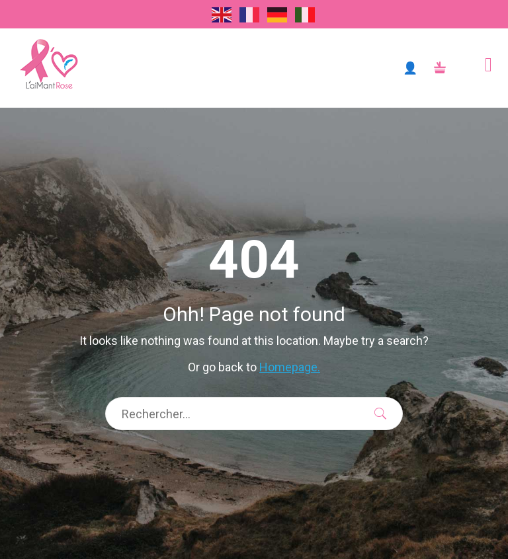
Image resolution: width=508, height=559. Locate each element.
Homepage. (289, 367)
